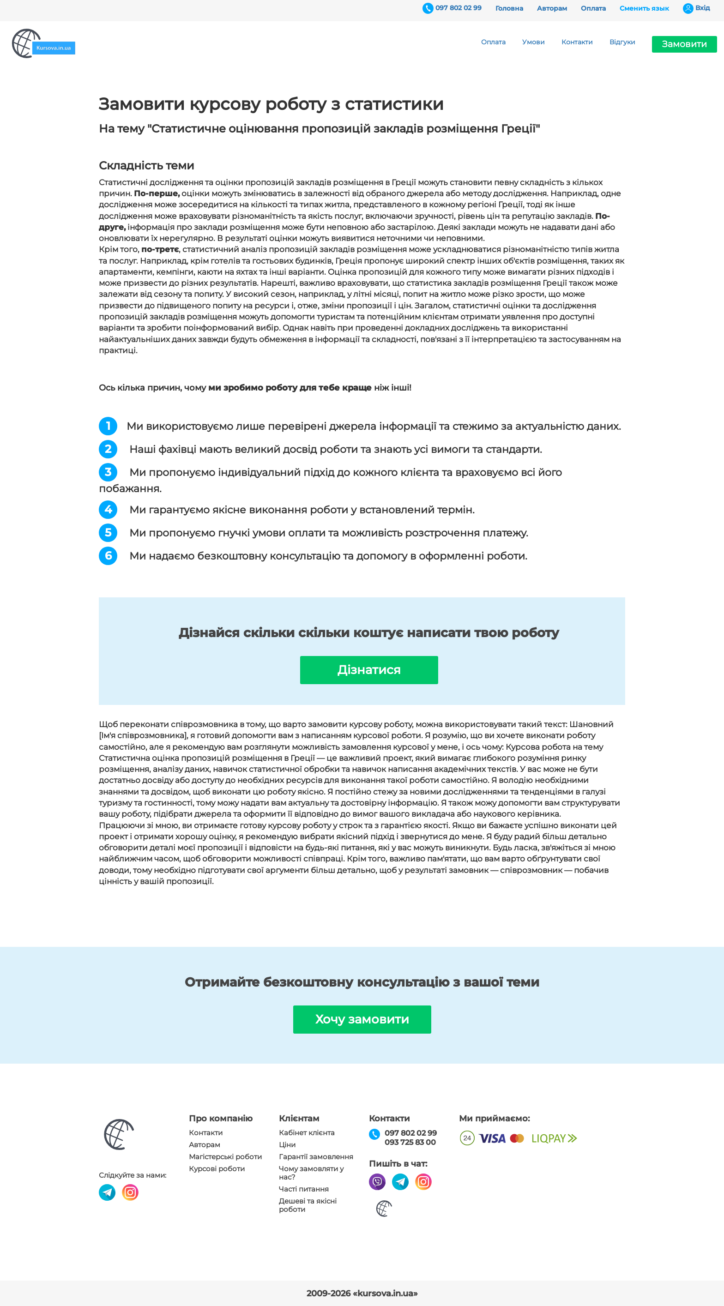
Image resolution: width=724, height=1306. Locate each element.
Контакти (577, 42)
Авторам (552, 8)
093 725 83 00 (410, 1142)
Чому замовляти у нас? (311, 1173)
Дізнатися (369, 669)
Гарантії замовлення (316, 1157)
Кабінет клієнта (307, 1133)
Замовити (684, 44)
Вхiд (702, 8)
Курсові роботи (217, 1169)
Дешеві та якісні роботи (308, 1205)
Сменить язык (644, 8)
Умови (533, 42)
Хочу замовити (362, 1019)
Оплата (593, 8)
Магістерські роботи (225, 1157)
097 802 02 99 (458, 8)
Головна (509, 8)
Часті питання (304, 1189)
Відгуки (622, 42)
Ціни (287, 1145)
